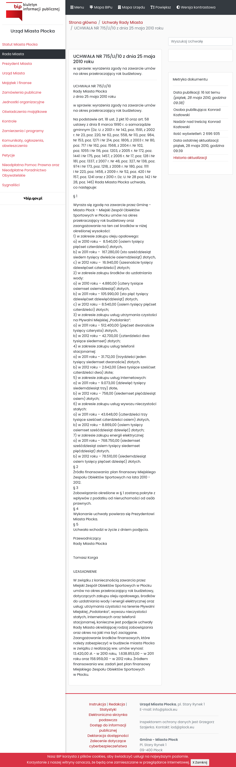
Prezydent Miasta (17, 63)
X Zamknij (200, 762)
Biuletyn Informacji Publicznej (32, 11)
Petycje (8, 155)
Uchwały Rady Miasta (122, 22)
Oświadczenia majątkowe (24, 111)
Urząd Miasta (13, 73)
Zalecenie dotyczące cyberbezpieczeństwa (108, 743)
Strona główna (83, 22)
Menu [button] (77, 7)
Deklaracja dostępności (108, 735)
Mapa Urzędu (131, 7)
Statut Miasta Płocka (19, 44)
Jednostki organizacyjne (23, 102)
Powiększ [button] (161, 7)
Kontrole (9, 121)
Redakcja (117, 704)
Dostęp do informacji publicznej (108, 728)
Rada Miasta (13, 54)
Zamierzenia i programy (23, 130)
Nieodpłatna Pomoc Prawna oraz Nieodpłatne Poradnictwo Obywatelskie (30, 170)
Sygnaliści (11, 184)
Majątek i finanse (17, 82)
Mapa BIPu (101, 7)
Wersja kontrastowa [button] (196, 7)
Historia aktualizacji (190, 157)
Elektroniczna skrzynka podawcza (108, 717)
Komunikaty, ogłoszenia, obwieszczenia (23, 143)
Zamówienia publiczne (21, 92)
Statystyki (108, 709)
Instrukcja (97, 704)
